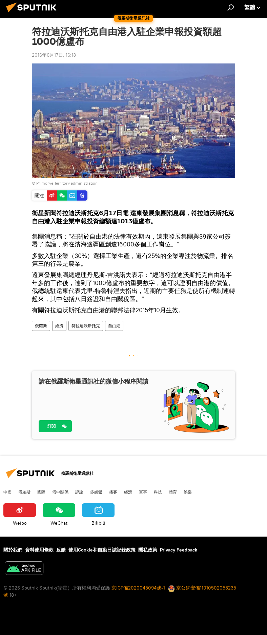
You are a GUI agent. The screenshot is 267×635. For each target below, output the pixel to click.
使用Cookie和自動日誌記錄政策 (102, 550)
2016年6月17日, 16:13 (54, 55)
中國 (7, 492)
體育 (173, 492)
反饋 (61, 550)
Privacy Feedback (178, 550)
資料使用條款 (39, 550)
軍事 (143, 492)
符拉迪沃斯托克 (85, 325)
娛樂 (188, 492)
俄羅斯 (41, 325)
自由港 (114, 325)
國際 (41, 492)
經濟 (59, 325)
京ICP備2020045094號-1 (138, 588)
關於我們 (12, 550)
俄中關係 (60, 492)
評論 (79, 492)
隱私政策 (147, 550)
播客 (113, 492)
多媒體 (96, 492)
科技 (158, 492)
